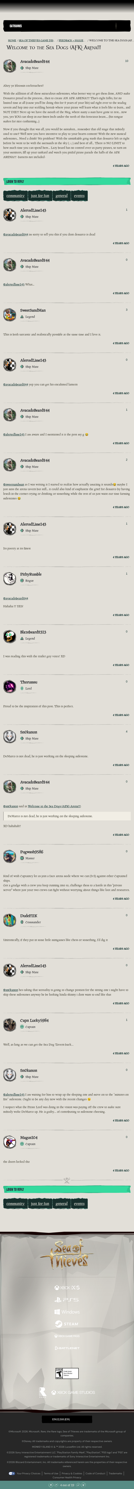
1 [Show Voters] (127, 209)
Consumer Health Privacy (67, 1477)
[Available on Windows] (67, 1312)
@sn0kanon (10, 806)
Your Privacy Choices (28, 1473)
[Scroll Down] (78, 1485)
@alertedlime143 (13, 284)
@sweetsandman (13, 484)
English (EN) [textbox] (61, 1419)
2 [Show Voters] (127, 459)
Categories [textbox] (16, 26)
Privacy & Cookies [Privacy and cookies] (72, 1473)
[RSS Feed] (5, 40)
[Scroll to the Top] (50, 1485)
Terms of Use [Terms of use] (51, 1473)
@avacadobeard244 (15, 234)
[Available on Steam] (67, 1324)
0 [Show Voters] (127, 259)
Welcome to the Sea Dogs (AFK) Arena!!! (54, 806)
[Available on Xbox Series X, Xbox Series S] (67, 1288)
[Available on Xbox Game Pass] (67, 1336)
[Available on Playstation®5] (67, 1300)
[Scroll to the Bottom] (83, 1485)
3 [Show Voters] (127, 309)
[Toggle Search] (123, 26)
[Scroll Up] (56, 1485)
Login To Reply (15, 181)
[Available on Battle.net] (67, 1348)
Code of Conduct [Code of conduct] (95, 1473)
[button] (61, 26)
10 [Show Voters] (126, 61)
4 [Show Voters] (127, 731)
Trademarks (115, 1473)
